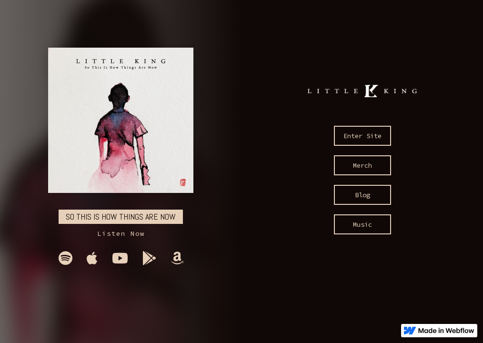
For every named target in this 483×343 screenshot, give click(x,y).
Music (362, 224)
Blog (362, 195)
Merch (362, 165)
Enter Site (362, 135)
